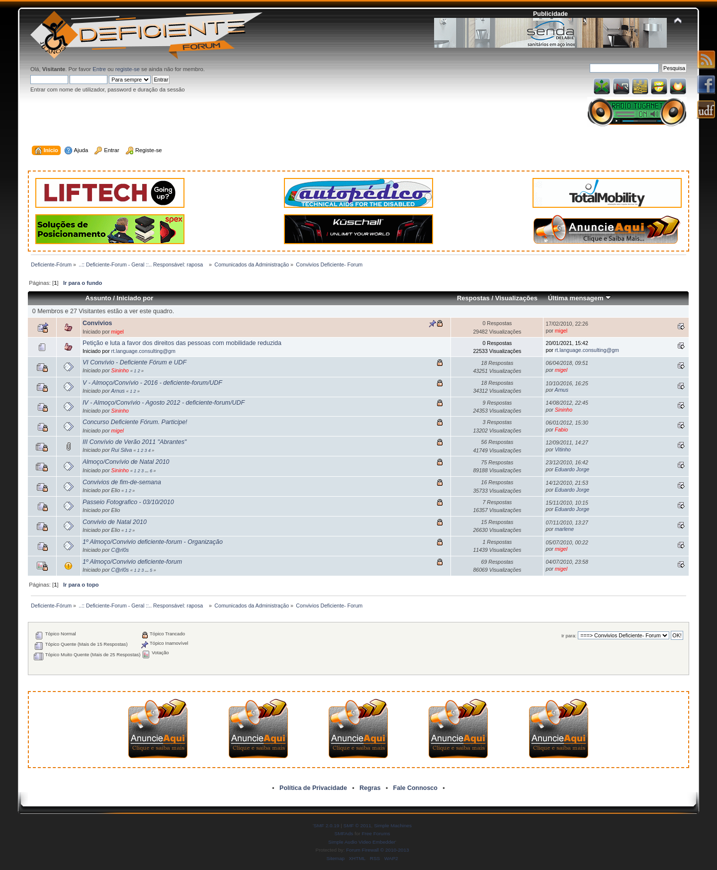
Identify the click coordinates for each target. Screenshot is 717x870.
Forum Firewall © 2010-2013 (377, 850)
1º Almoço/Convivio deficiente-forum (132, 561)
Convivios (97, 323)
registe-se (127, 69)
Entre (99, 69)
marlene (564, 529)
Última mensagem (579, 298)
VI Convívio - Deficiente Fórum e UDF (134, 362)
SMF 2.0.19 (327, 825)
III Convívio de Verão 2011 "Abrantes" (134, 441)
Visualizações (516, 298)
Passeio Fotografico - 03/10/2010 (128, 502)
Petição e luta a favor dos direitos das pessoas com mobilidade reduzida (182, 343)
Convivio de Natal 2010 (115, 522)
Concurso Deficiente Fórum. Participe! (135, 422)
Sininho (120, 370)
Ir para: (568, 635)
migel (117, 332)
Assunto (98, 298)
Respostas (473, 298)
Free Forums (375, 833)
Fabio (561, 430)
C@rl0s (120, 550)
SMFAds (344, 833)
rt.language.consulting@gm (143, 351)
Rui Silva (121, 450)
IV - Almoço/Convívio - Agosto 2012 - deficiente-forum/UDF (164, 402)
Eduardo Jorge (572, 469)
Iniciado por (135, 298)
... (147, 470)
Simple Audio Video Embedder (361, 842)
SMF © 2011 (357, 825)
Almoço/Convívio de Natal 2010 (126, 461)
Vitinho (563, 449)
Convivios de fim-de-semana (122, 482)
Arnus (118, 391)
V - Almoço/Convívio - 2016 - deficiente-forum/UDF (152, 382)
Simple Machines (393, 825)
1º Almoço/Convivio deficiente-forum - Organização (153, 541)
